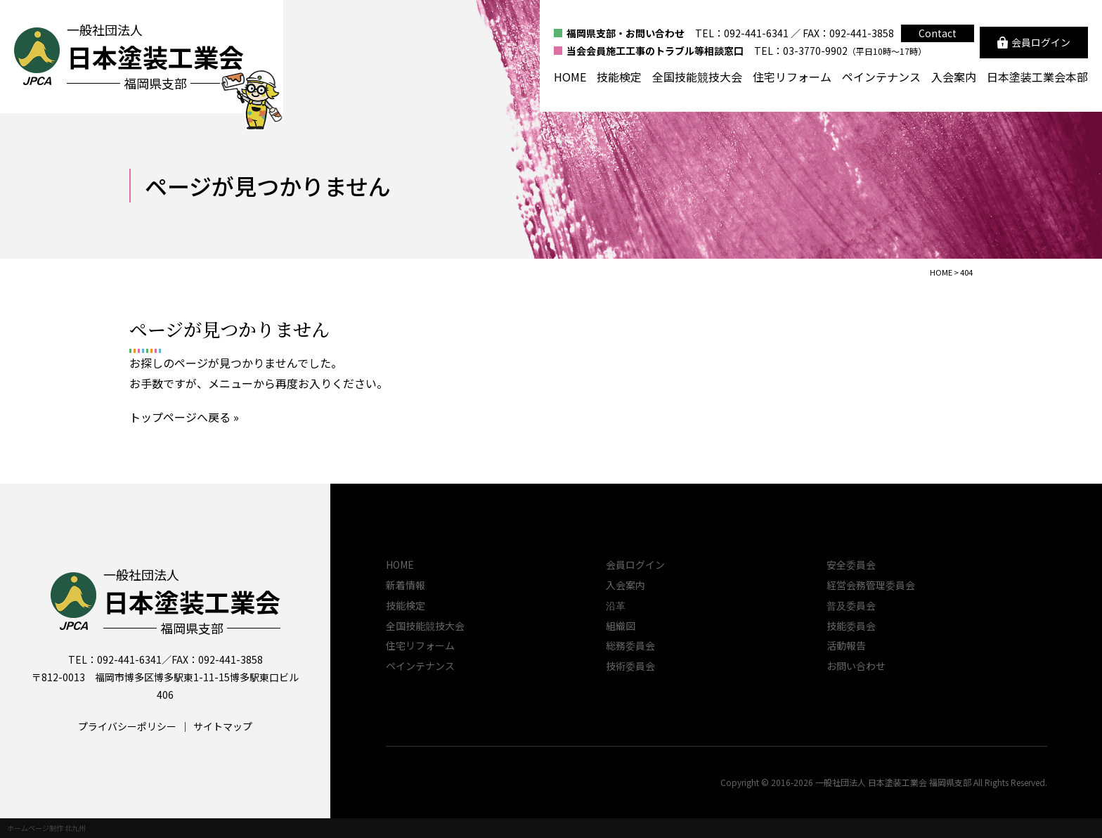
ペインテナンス (881, 76)
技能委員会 (851, 626)
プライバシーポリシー (127, 726)
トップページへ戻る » (184, 416)
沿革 (615, 605)
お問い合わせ (856, 666)
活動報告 (846, 645)
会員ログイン (635, 564)
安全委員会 (851, 564)
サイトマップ (222, 726)
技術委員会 (630, 666)
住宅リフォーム (792, 76)
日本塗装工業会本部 (1037, 76)
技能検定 (619, 76)
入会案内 (953, 76)
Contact (938, 33)
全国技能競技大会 (697, 76)
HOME (570, 76)
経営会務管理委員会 (870, 585)
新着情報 (405, 585)
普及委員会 (851, 605)
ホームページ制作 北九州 (46, 828)
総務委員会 (630, 645)
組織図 (620, 626)
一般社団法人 (191, 601)
